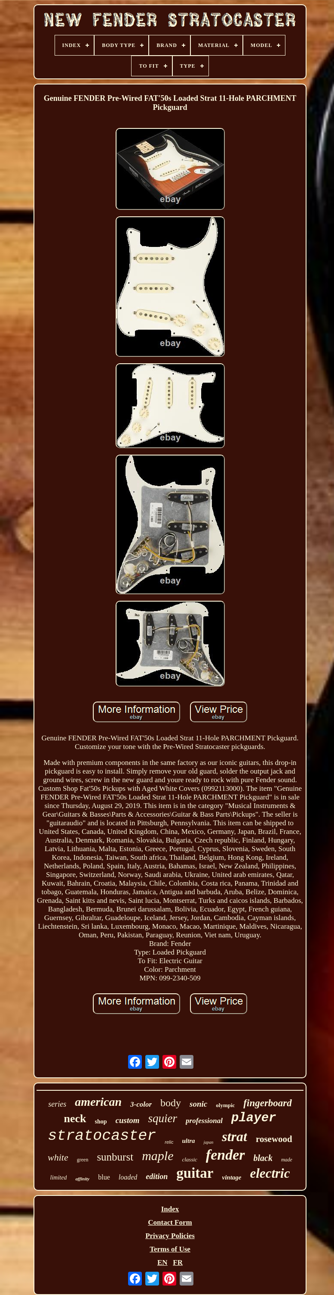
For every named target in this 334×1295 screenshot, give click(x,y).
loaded (128, 1177)
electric (270, 1173)
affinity (82, 1178)
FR (178, 1262)
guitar (194, 1173)
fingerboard (267, 1103)
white (58, 1157)
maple (157, 1155)
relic (169, 1142)
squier (163, 1118)
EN (162, 1262)
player (253, 1118)
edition (157, 1176)
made (286, 1160)
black (263, 1158)
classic (189, 1159)
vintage (232, 1177)
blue (104, 1177)
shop (101, 1121)
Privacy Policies (170, 1236)
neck (75, 1118)
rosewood (274, 1139)
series (57, 1104)
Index (170, 1209)
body (170, 1102)
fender (225, 1155)
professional (204, 1121)
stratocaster (102, 1136)
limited (58, 1177)
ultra (188, 1140)
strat (234, 1136)
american (98, 1101)
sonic (198, 1103)
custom (128, 1120)
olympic (225, 1105)
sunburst (115, 1157)
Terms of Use (170, 1249)
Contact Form (170, 1222)
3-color (141, 1104)
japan (208, 1142)
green (83, 1160)
